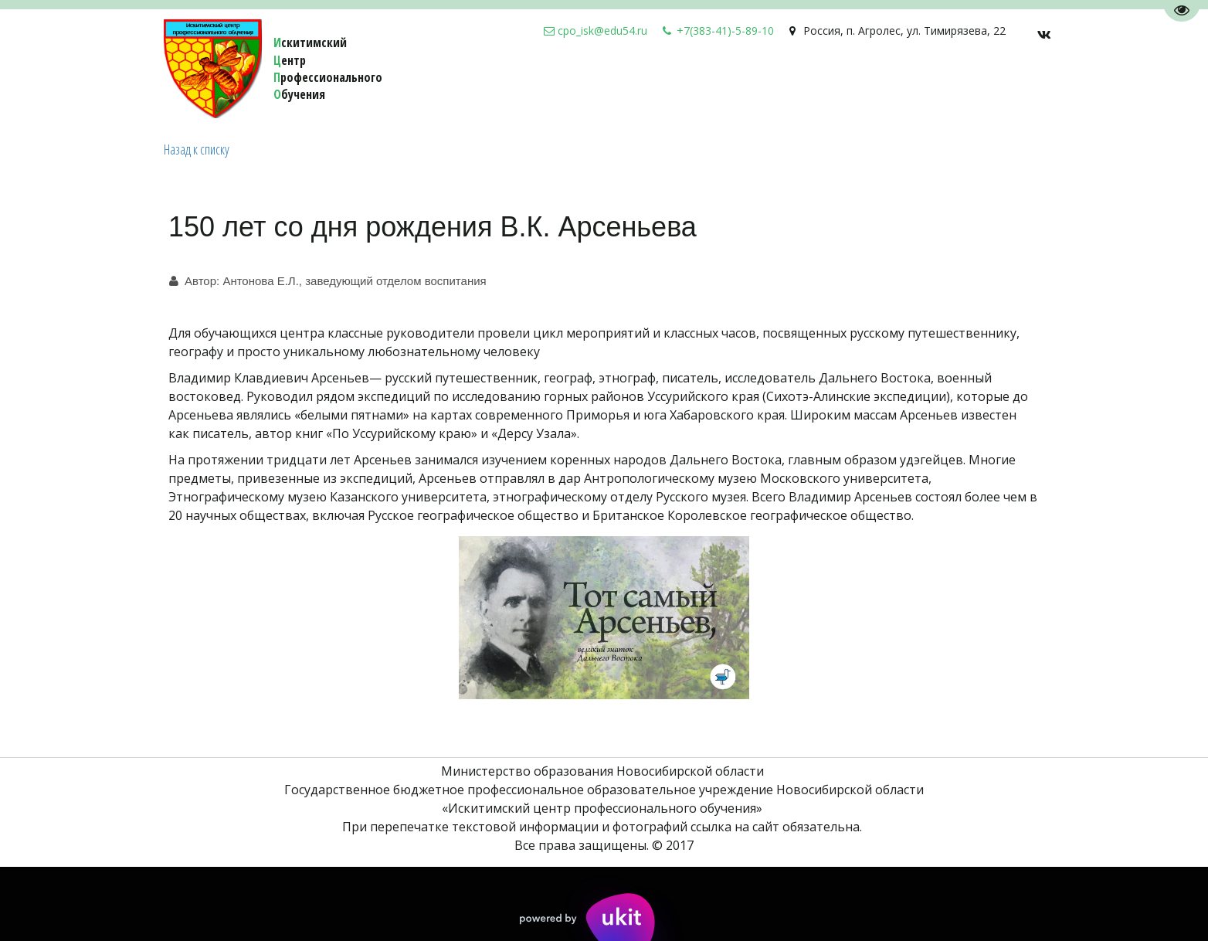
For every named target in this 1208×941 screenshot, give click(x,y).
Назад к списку (196, 149)
